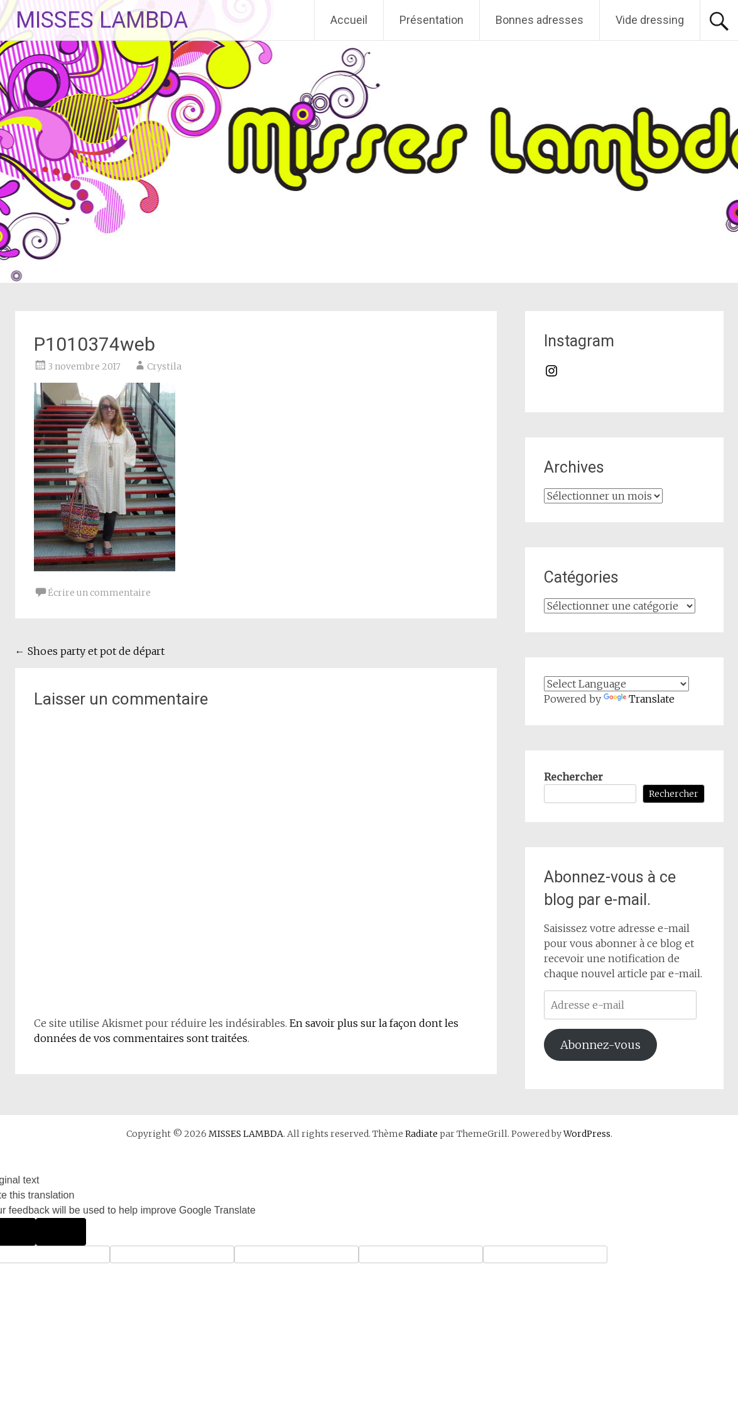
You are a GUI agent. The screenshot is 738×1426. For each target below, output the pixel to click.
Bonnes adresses (539, 19)
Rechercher (573, 777)
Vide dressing (650, 19)
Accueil (348, 19)
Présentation (431, 19)
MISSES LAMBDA (102, 20)
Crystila (164, 366)
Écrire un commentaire (99, 592)
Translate (639, 699)
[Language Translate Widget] (616, 683)
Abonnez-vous (600, 1045)
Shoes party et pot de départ (90, 651)
